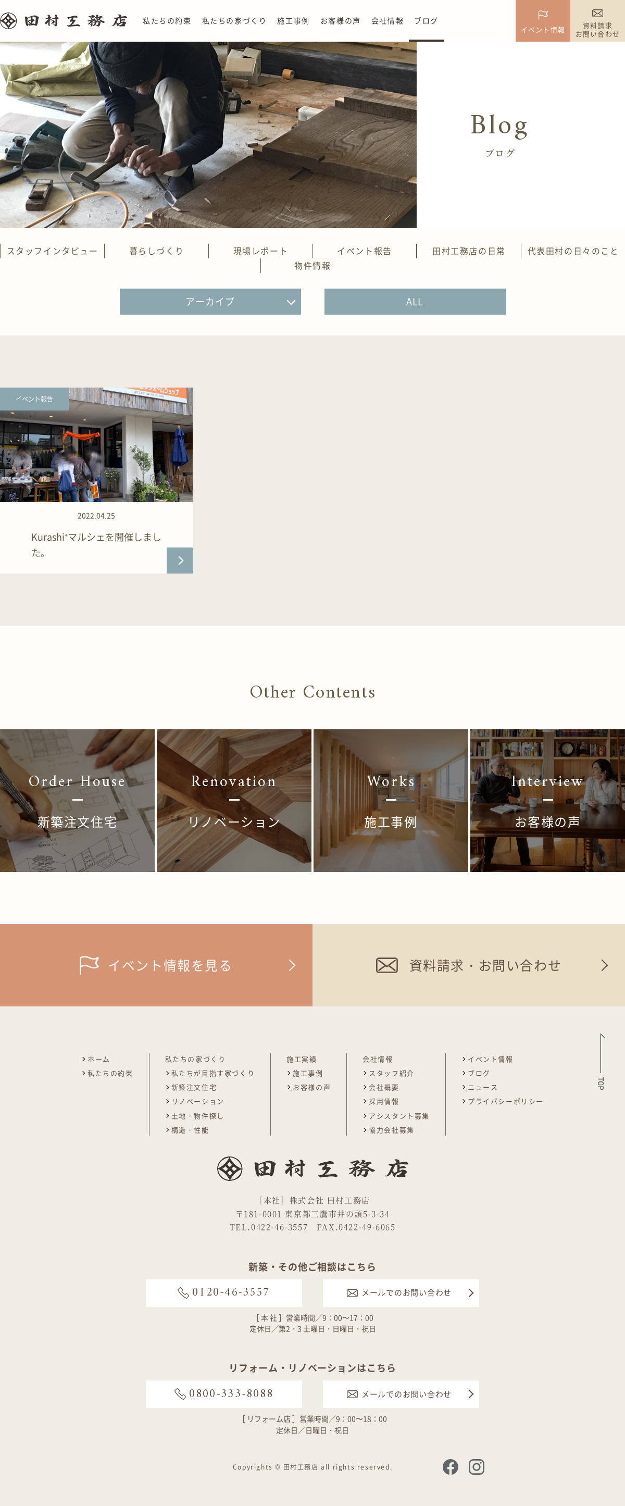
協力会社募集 (392, 1130)
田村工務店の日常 (469, 250)
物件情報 (312, 265)
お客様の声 (340, 20)
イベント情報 (491, 1059)
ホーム (99, 1059)
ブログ (426, 20)
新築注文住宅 (194, 1087)
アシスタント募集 (399, 1116)
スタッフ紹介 (392, 1073)
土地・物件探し (197, 1116)
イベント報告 (364, 250)
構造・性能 (190, 1130)
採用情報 (384, 1101)
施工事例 (293, 20)
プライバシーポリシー (506, 1101)
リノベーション (197, 1101)
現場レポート (261, 250)
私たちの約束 (167, 20)
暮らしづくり (156, 250)
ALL (415, 301)
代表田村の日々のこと (573, 250)
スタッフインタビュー (52, 250)
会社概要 (384, 1087)
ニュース (483, 1087)
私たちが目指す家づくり (213, 1073)
